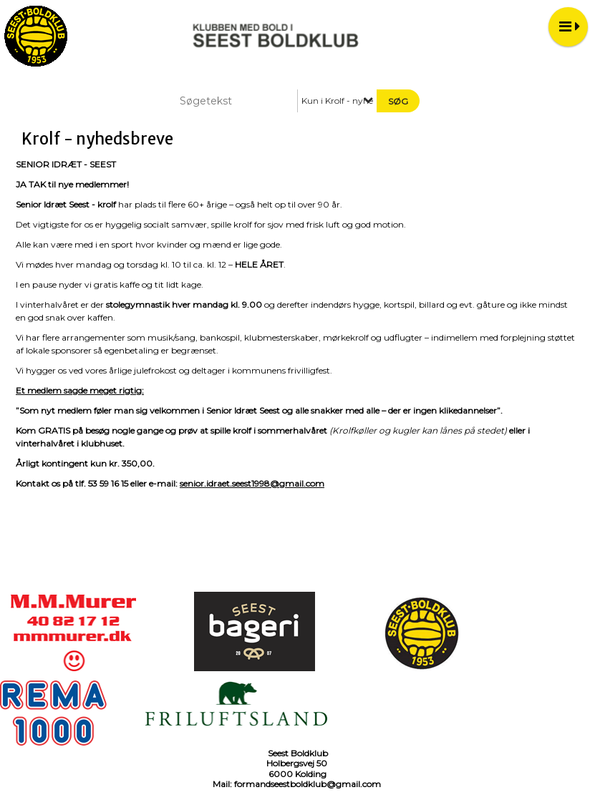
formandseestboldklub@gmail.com (307, 784)
